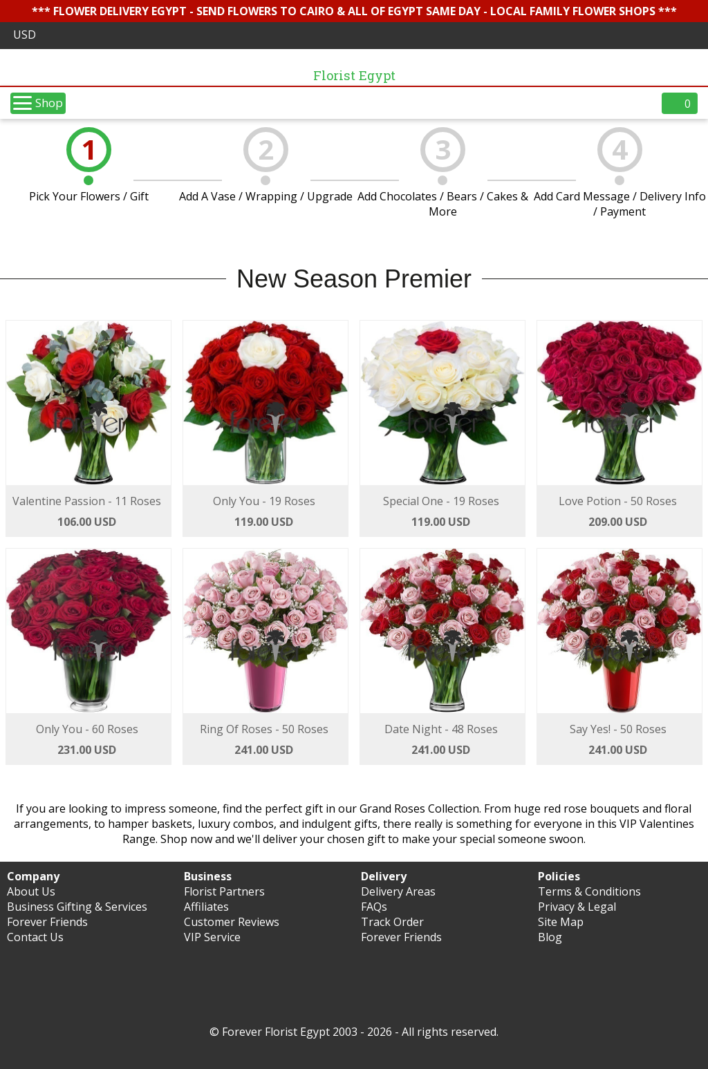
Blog (550, 937)
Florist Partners (224, 891)
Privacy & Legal (577, 906)
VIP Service (212, 937)
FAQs (374, 906)
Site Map (561, 921)
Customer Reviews (231, 921)
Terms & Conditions (589, 891)
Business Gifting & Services (77, 906)
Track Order (392, 921)
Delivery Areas (398, 891)
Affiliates (206, 906)
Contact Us (35, 937)
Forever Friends (47, 921)
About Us (31, 891)
